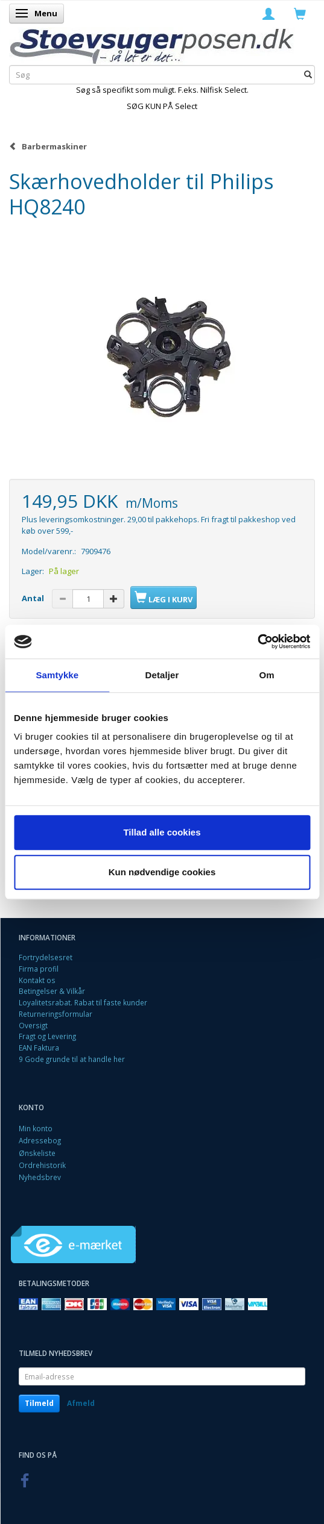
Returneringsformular (55, 1014)
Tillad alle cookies (161, 832)
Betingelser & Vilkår (52, 991)
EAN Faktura (39, 1047)
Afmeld (81, 1403)
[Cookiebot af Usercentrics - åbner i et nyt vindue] (257, 641)
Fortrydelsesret (45, 957)
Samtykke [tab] (57, 675)
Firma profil (39, 968)
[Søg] (308, 74)
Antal (34, 598)
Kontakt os (37, 980)
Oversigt (33, 1025)
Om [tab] (267, 675)
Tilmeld (39, 1403)
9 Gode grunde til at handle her (72, 1059)
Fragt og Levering (47, 1036)
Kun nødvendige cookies (162, 872)
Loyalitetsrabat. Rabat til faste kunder (83, 1002)
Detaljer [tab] (162, 675)
